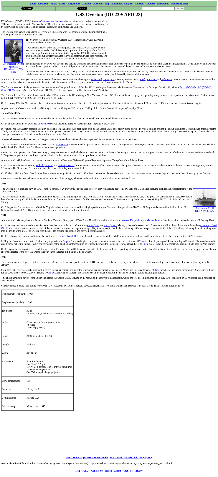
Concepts (139, 3)
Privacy (138, 470)
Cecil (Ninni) (110, 225)
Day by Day (146, 457)
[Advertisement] (163, 39)
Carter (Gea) (93, 225)
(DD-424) (48, 165)
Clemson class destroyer (52, 21)
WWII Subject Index (97, 457)
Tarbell (62, 165)
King (4, 90)
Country (151, 3)
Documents (163, 3)
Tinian (142, 241)
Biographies (74, 3)
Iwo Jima (159, 270)
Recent (117, 470)
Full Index (117, 3)
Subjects (128, 3)
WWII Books (117, 457)
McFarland (96, 79)
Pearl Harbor (62, 144)
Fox (112, 79)
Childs (106, 79)
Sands (142, 79)
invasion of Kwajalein (129, 220)
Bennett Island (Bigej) (69, 236)
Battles (62, 3)
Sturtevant (152, 79)
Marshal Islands (154, 220)
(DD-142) (70, 165)
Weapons (98, 3)
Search (108, 470)
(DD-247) (204, 87)
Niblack (40, 165)
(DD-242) (11, 90)
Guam (146, 244)
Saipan (66, 241)
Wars (54, 3)
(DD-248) (191, 87)
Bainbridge (43, 123)
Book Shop (43, 3)
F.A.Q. (86, 470)
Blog (107, 3)
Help (77, 470)
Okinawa (51, 272)
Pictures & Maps (179, 3)
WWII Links (132, 457)
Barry (183, 87)
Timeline (86, 3)
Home (33, 3)
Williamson (166, 79)
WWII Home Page (75, 457)
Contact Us (97, 470)
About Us (127, 470)
